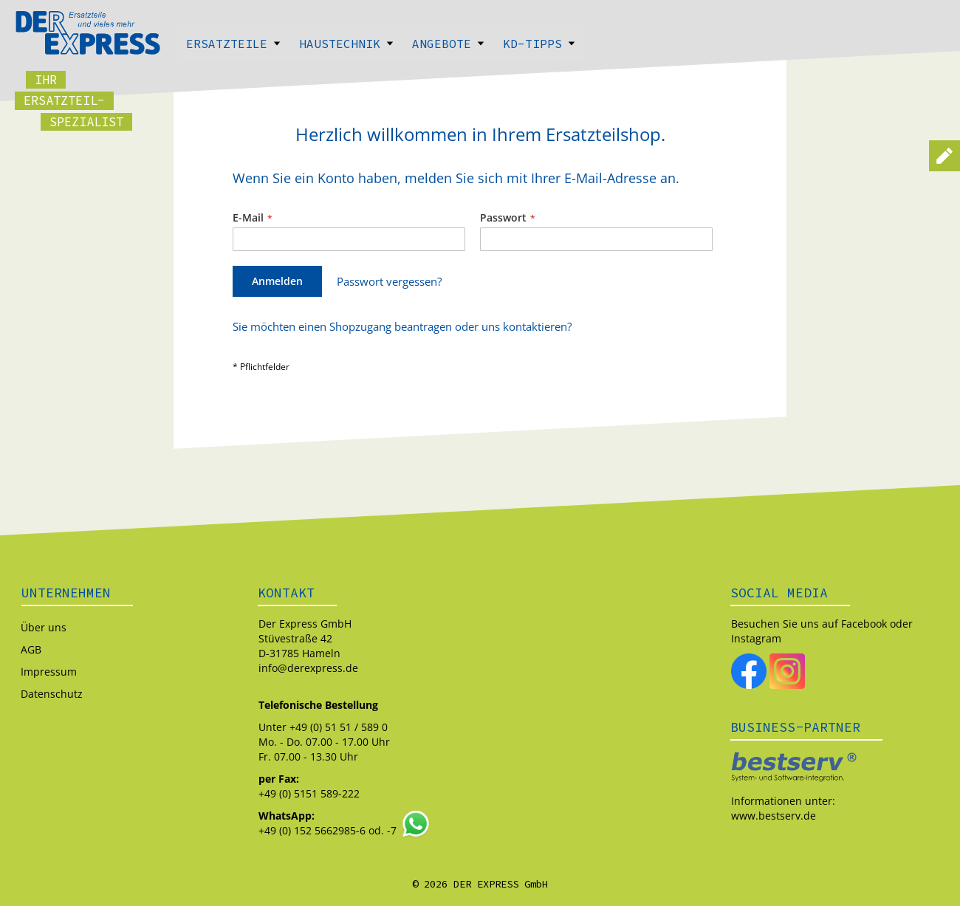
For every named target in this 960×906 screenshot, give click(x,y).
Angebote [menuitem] (448, 43)
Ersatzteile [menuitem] (233, 43)
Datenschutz (52, 694)
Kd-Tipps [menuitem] (539, 43)
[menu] (480, 43)
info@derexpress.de (308, 668)
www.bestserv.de (773, 816)
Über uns (43, 627)
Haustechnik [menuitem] (346, 43)
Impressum (49, 672)
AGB (31, 649)
